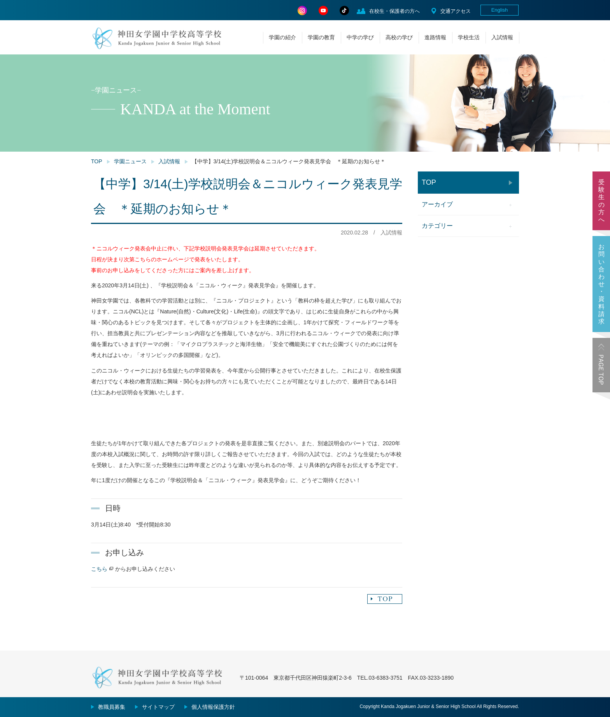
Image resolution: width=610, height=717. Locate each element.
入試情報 (502, 37)
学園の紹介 (282, 37)
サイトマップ (158, 707)
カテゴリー (437, 225)
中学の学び (360, 37)
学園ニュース (130, 161)
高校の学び (399, 37)
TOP (96, 161)
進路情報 (435, 37)
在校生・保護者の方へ (394, 11)
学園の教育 (321, 37)
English (499, 10)
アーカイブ (437, 204)
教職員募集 (111, 707)
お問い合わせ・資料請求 (601, 284)
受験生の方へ (601, 201)
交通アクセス (455, 11)
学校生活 (469, 37)
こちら (99, 569)
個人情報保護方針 (213, 707)
